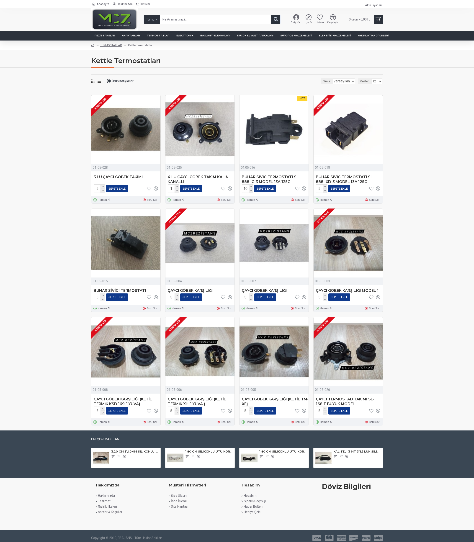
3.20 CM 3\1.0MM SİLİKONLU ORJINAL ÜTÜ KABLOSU (135, 449)
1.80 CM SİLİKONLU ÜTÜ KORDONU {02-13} (283, 449)
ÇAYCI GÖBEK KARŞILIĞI (190, 290)
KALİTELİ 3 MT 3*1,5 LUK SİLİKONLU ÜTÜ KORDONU (357, 449)
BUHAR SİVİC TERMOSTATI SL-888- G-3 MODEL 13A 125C (271, 179)
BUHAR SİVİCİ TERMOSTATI (120, 290)
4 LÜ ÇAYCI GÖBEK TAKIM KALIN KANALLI (198, 179)
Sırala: (321, 81)
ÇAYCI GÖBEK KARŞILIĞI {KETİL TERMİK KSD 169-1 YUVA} (123, 399)
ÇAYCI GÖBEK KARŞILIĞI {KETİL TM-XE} (275, 399)
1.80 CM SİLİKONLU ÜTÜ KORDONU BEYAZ (209, 449)
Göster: (366, 81)
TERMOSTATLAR (111, 45)
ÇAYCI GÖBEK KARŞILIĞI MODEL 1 (347, 290)
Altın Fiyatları (373, 5)
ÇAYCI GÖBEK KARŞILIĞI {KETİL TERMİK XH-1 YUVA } (197, 399)
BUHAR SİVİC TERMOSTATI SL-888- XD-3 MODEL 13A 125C (345, 179)
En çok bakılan (105, 436)
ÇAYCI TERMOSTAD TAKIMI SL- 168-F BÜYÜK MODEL (345, 399)
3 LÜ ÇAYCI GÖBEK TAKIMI (118, 177)
